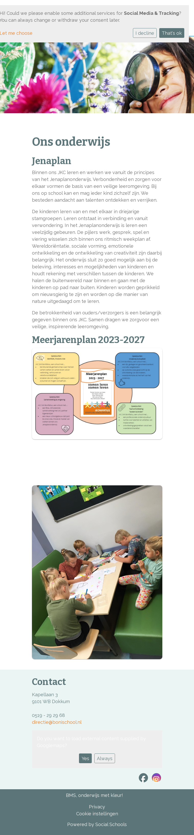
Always (104, 758)
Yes (85, 758)
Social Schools (111, 824)
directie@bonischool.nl (57, 722)
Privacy (97, 806)
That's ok (172, 33)
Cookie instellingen (97, 813)
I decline (144, 33)
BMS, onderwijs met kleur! (94, 795)
